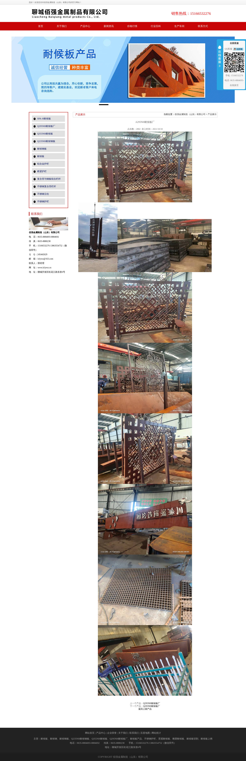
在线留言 (234, 85)
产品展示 (212, 114)
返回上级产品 (145, 709)
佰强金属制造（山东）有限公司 (190, 114)
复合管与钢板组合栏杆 (47, 179)
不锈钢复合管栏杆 (45, 186)
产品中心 (101, 733)
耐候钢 (53, 738)
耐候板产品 (136, 738)
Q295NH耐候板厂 (44, 126)
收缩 (219, 58)
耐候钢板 (40, 148)
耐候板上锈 (206, 738)
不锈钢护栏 (41, 201)
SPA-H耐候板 (42, 118)
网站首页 (89, 733)
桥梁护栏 (40, 171)
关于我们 (123, 733)
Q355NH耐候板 (43, 133)
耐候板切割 (192, 738)
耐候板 (39, 156)
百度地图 (145, 733)
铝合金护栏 (41, 164)
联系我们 (134, 733)
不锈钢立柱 (41, 194)
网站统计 (156, 733)
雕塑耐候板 (178, 738)
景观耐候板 (164, 738)
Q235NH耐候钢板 (44, 141)
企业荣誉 (112, 733)
